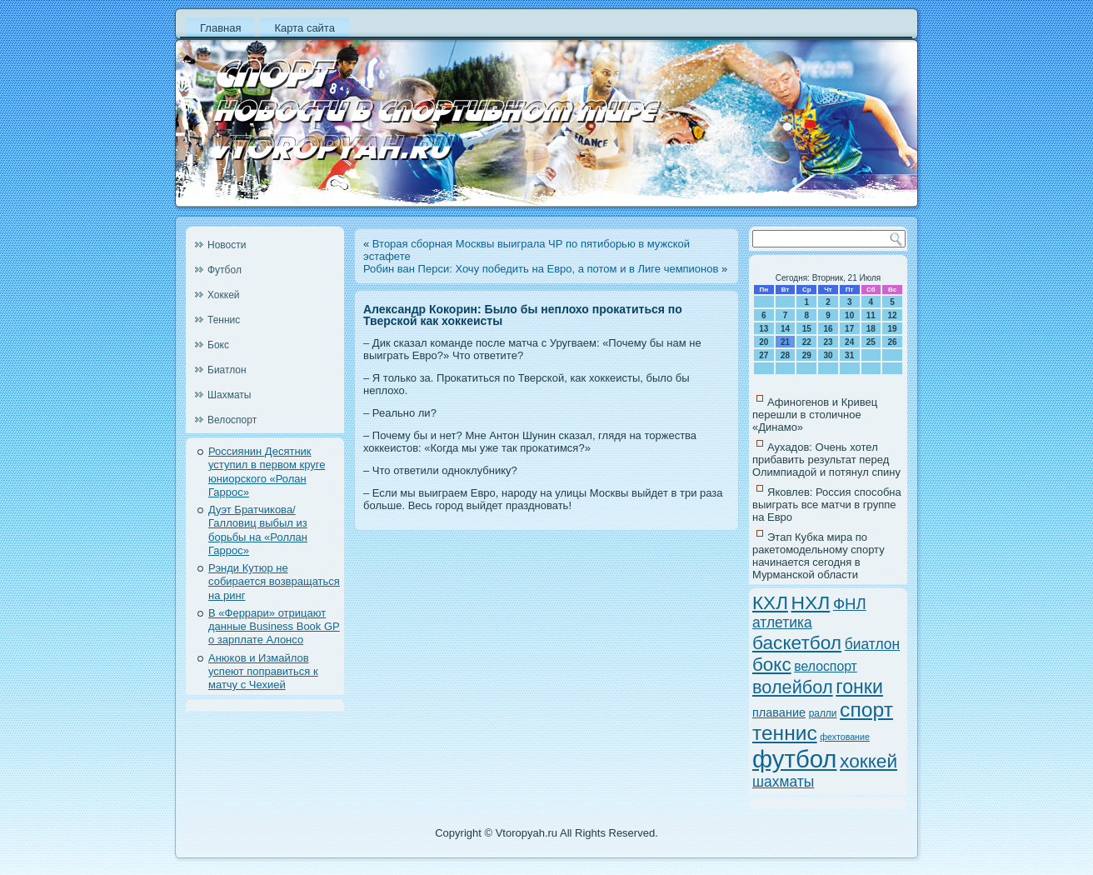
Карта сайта (304, 28)
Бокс (218, 345)
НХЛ (811, 602)
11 (871, 315)
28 (785, 355)
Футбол (224, 270)
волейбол (792, 687)
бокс (771, 664)
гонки (859, 687)
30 (827, 355)
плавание (779, 712)
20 (763, 342)
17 (849, 328)
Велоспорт (232, 420)
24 (849, 342)
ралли (823, 713)
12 (892, 315)
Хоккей (223, 295)
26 (892, 342)
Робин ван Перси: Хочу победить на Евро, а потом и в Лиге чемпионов (540, 268)
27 (763, 355)
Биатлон (227, 370)
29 (806, 355)
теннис (784, 733)
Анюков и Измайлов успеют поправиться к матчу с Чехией (263, 672)
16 (827, 328)
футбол (794, 758)
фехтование (845, 737)
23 (827, 342)
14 (785, 328)
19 (892, 328)
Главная (220, 28)
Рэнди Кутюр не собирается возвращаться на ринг (274, 582)
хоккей (868, 761)
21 (785, 342)
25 (871, 342)
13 (763, 328)
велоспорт (825, 666)
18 (871, 328)
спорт (866, 709)
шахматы (783, 781)
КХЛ (770, 602)
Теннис (223, 320)
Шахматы (229, 395)
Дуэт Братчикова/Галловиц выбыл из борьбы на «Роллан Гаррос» (257, 530)
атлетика (782, 622)
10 (849, 315)
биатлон (872, 644)
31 (849, 355)
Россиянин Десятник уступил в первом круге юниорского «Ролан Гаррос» (266, 471)
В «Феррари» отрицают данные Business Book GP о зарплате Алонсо (274, 627)
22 (806, 342)
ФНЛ (849, 603)
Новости (226, 245)
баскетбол (796, 642)
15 (806, 328)
